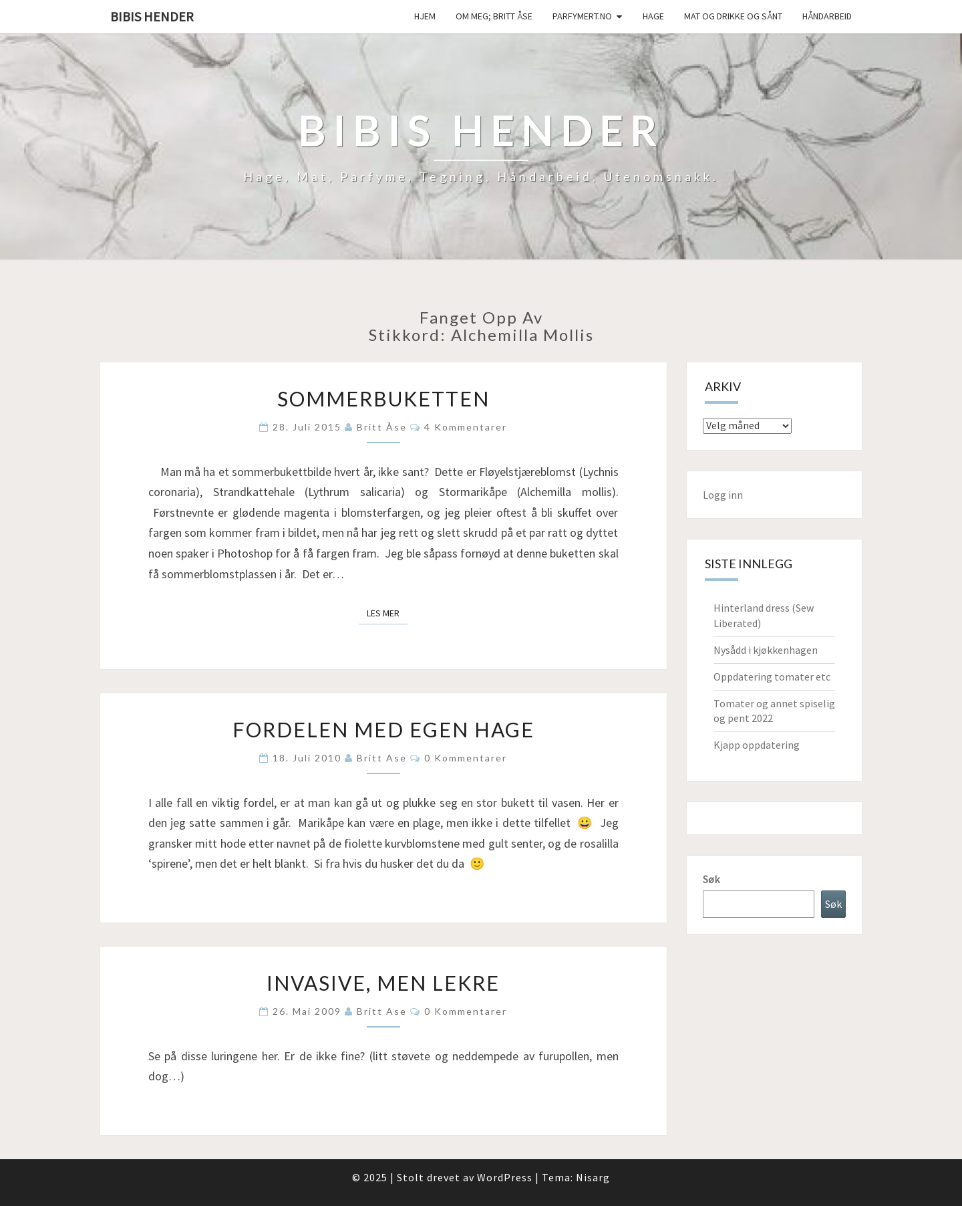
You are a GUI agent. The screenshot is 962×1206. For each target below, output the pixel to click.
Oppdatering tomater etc (771, 676)
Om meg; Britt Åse (494, 16)
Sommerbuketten (383, 398)
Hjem (425, 16)
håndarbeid (827, 16)
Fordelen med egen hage (383, 729)
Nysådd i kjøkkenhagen (765, 649)
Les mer (387, 612)
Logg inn (723, 494)
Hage (653, 16)
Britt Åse (382, 427)
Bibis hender (152, 16)
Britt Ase (382, 757)
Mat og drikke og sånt (733, 16)
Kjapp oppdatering (756, 744)
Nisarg (593, 1177)
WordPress (504, 1177)
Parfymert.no (582, 16)
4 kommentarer (465, 427)
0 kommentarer (465, 757)
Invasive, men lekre (383, 983)
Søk (711, 879)
